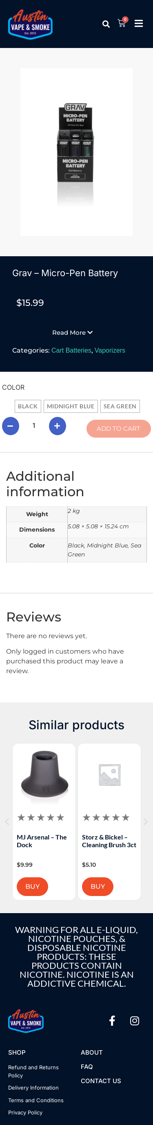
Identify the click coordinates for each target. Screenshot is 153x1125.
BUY (47, 886)
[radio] (28, 406)
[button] (106, 24)
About (92, 1052)
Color (13, 387)
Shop (17, 1052)
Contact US (101, 1081)
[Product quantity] (34, 426)
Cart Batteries (71, 350)
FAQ (87, 1066)
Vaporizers (110, 350)
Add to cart (118, 428)
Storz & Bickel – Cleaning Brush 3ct (124, 840)
